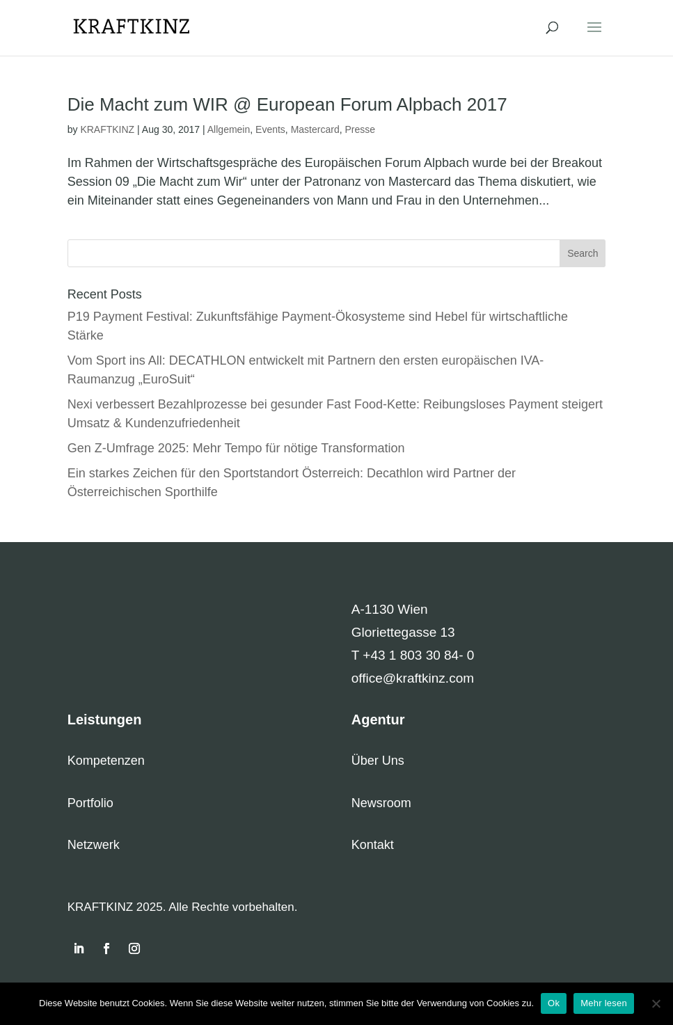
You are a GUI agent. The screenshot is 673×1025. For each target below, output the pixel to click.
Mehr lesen (603, 1003)
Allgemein (228, 129)
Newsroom (381, 803)
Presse (360, 129)
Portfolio (90, 803)
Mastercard (315, 129)
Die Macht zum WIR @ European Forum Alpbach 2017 (287, 104)
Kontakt (372, 845)
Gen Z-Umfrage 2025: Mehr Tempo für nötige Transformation (236, 448)
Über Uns (377, 761)
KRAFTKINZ (107, 129)
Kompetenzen (106, 761)
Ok (554, 1003)
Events (270, 129)
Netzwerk (94, 845)
